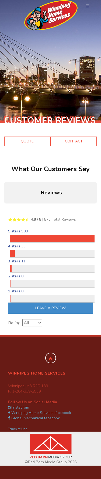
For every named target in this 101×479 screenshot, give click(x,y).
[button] (4, 209)
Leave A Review (50, 308)
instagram (18, 407)
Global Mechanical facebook (34, 418)
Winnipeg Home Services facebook (39, 412)
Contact (74, 141)
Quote (27, 141)
